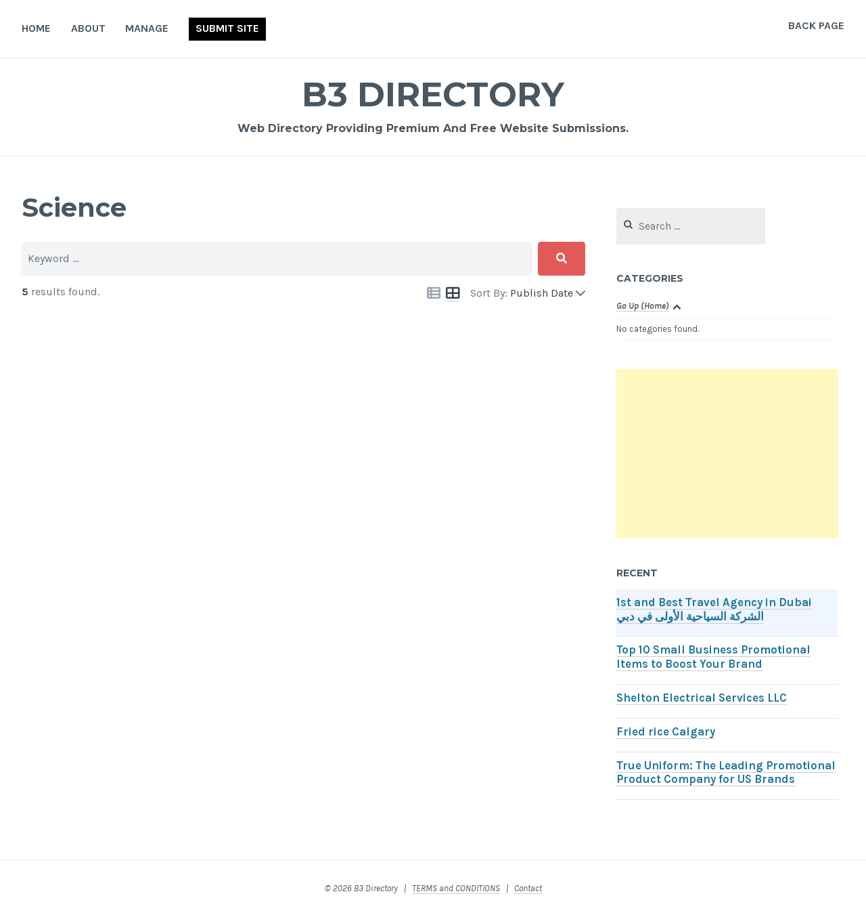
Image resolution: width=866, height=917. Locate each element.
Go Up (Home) (642, 306)
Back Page (816, 25)
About (88, 28)
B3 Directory (433, 94)
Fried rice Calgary (665, 731)
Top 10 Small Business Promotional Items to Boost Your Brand (713, 656)
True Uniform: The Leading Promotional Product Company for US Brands (726, 772)
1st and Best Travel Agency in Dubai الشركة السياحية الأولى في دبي (714, 609)
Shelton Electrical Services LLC (701, 697)
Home (36, 28)
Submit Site (227, 28)
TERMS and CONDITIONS (456, 888)
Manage (146, 28)
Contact (528, 888)
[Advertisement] (727, 453)
